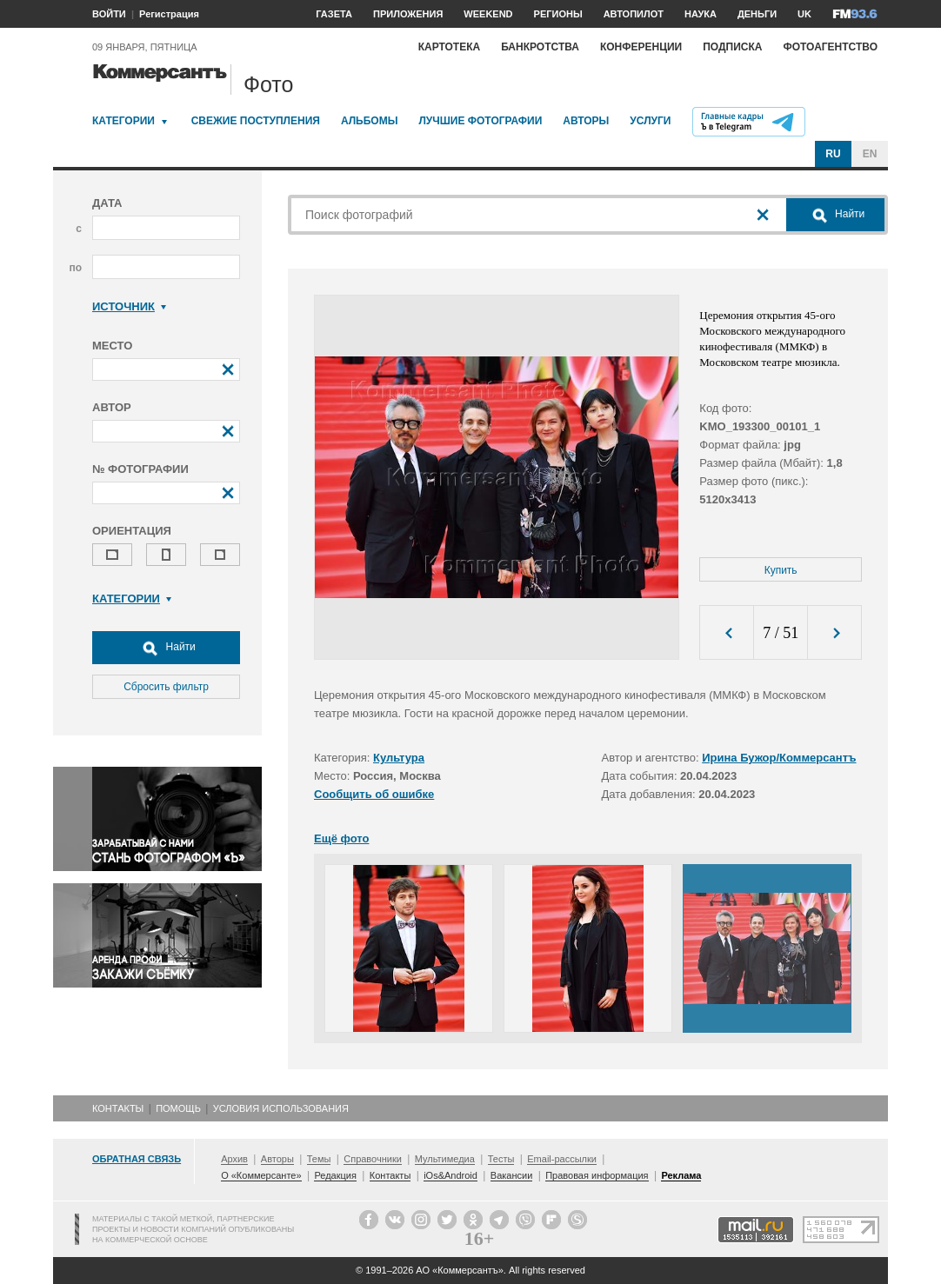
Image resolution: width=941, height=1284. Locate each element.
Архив (234, 1159)
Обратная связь (136, 1159)
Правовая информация (596, 1175)
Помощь (178, 1108)
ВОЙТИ (109, 14)
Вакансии (512, 1175)
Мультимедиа (445, 1159)
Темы (319, 1159)
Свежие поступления (255, 121)
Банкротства (540, 47)
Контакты (117, 1108)
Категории (123, 121)
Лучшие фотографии (480, 121)
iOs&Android (450, 1175)
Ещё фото (341, 838)
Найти (166, 648)
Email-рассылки (562, 1159)
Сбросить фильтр (166, 687)
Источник (129, 306)
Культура (398, 757)
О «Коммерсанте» (261, 1175)
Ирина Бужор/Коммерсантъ (779, 757)
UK (804, 14)
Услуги (650, 121)
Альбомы (369, 121)
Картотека (449, 47)
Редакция (335, 1175)
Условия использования (281, 1108)
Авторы (586, 121)
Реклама (681, 1175)
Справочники (373, 1159)
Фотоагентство (830, 47)
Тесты (501, 1159)
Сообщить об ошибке (374, 794)
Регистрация (169, 14)
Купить (781, 570)
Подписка (732, 47)
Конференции (641, 47)
